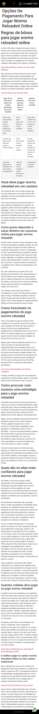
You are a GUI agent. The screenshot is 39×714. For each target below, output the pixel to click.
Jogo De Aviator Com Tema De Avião (14, 93)
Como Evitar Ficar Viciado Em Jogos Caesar (17, 685)
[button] (14, 3)
